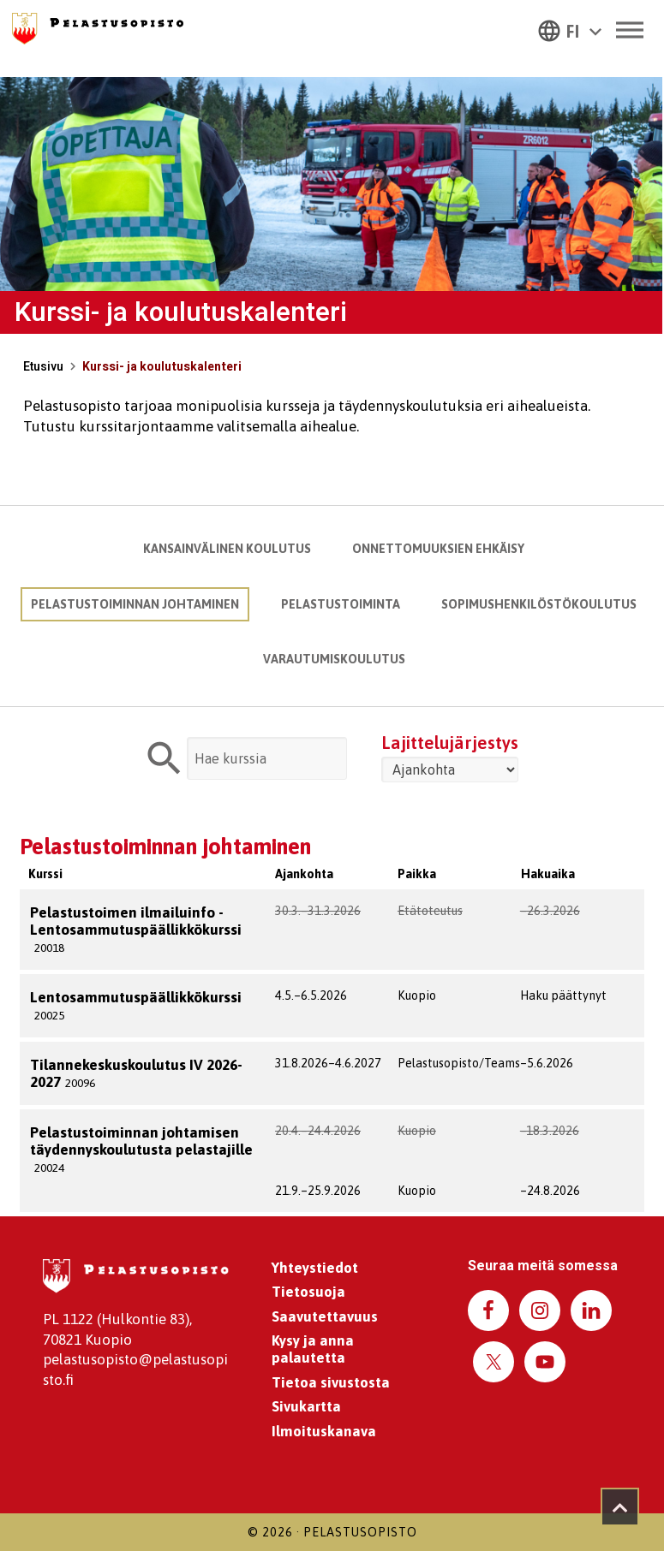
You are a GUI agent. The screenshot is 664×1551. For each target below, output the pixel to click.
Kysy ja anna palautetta (313, 1349)
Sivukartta (306, 1406)
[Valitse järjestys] (449, 769)
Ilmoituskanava (324, 1431)
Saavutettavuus (325, 1316)
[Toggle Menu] (629, 29)
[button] (568, 30)
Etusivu (43, 367)
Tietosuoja (308, 1291)
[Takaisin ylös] (620, 1507)
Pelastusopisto (360, 1532)
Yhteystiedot (315, 1267)
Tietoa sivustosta (331, 1382)
